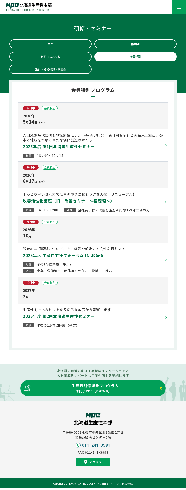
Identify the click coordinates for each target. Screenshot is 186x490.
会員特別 (135, 57)
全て (50, 44)
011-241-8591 (96, 446)
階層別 (135, 44)
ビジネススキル (50, 57)
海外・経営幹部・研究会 (51, 70)
